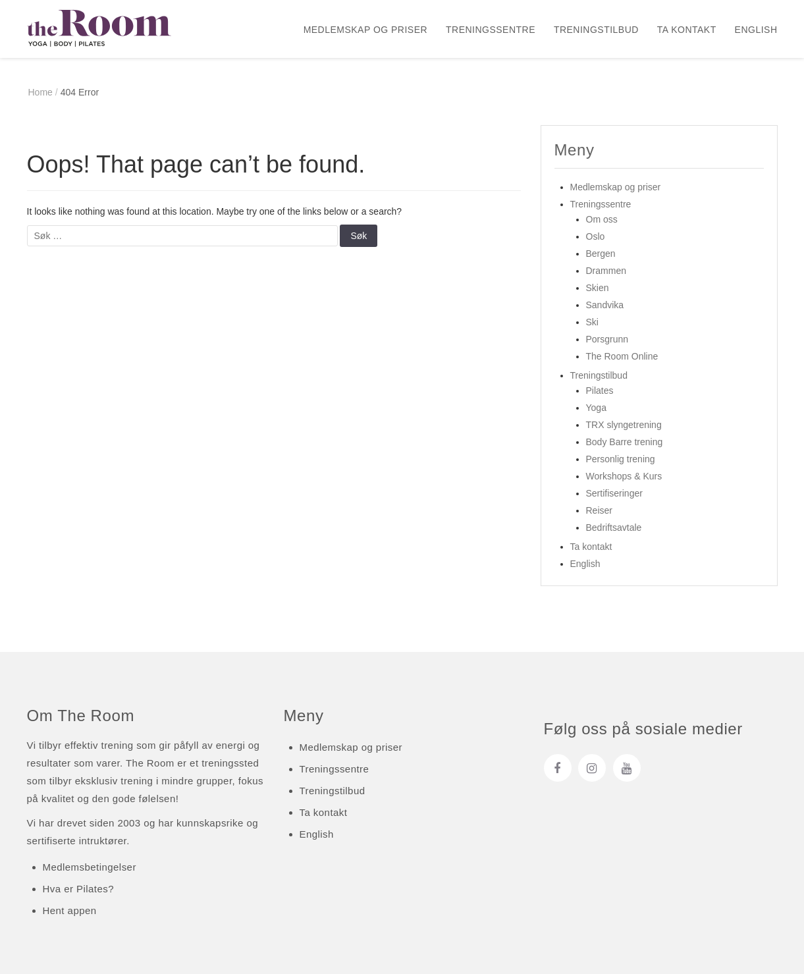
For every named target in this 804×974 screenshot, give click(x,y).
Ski (592, 322)
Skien (597, 288)
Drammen (606, 270)
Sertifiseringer (614, 493)
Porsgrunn (607, 339)
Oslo (595, 236)
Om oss (602, 219)
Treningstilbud (596, 29)
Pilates (600, 390)
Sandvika (605, 305)
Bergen (601, 253)
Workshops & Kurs (624, 476)
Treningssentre (490, 29)
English (756, 29)
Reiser (599, 510)
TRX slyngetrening (624, 424)
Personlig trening (620, 459)
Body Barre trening (624, 442)
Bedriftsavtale (614, 527)
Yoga (596, 407)
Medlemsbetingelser (89, 867)
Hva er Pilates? (78, 888)
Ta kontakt (686, 29)
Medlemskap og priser (365, 29)
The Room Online (622, 356)
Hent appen (70, 910)
